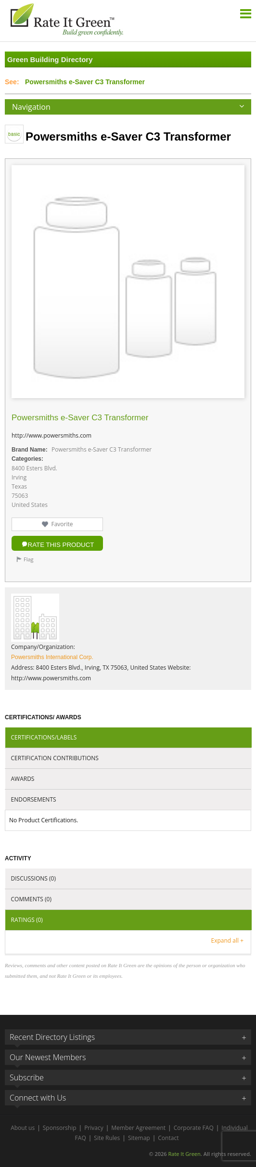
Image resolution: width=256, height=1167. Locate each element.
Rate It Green (184, 1153)
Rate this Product (61, 544)
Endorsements (33, 799)
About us (23, 1128)
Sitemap (139, 1138)
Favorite (62, 524)
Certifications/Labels (44, 737)
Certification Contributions (55, 758)
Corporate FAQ (194, 1128)
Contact (168, 1138)
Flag (29, 559)
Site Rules (107, 1138)
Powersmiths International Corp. (52, 657)
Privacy (93, 1128)
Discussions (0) (33, 878)
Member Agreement (138, 1128)
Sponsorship (60, 1128)
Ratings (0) (27, 920)
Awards (23, 779)
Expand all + (227, 940)
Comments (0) (31, 899)
